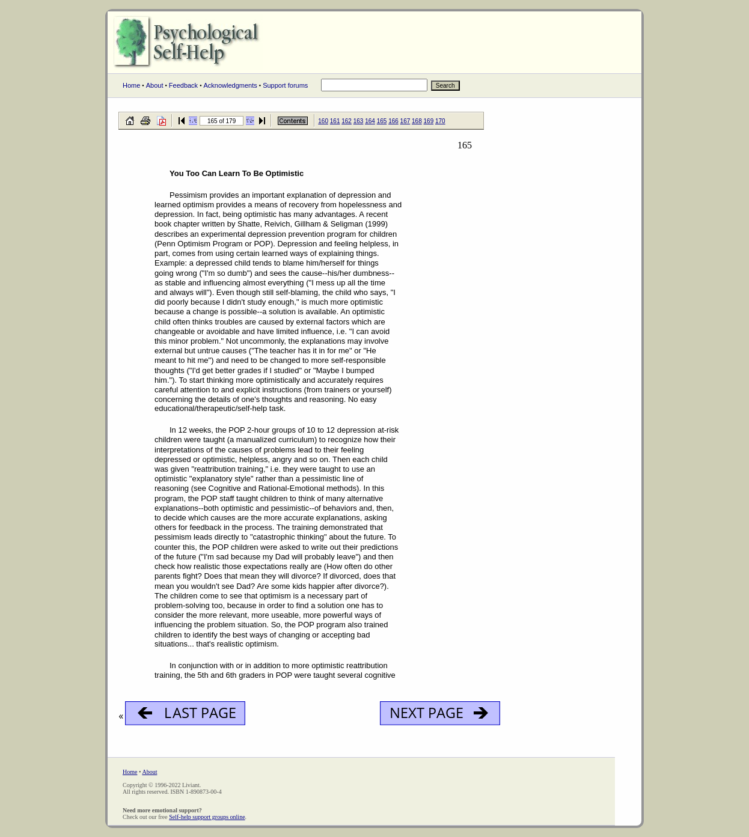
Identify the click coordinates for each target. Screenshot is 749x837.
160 (323, 121)
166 (393, 121)
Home (131, 85)
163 (358, 121)
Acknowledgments (230, 85)
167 (405, 121)
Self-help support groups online (207, 817)
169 (429, 121)
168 (417, 121)
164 (370, 121)
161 (335, 121)
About (155, 85)
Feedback (183, 85)
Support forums (285, 85)
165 (382, 121)
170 (440, 121)
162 (346, 121)
